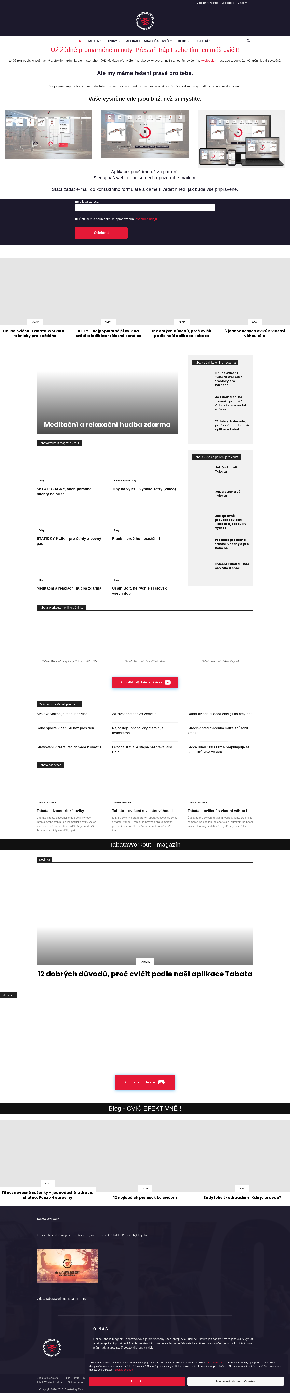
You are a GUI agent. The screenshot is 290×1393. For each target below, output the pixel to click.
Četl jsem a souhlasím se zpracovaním (116, 219)
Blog (184, 41)
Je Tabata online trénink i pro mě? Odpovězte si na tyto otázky (232, 403)
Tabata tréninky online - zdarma (215, 362)
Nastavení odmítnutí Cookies (235, 1381)
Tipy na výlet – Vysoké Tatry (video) (144, 489)
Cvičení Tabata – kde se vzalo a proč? (232, 566)
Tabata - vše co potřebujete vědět (216, 457)
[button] (248, 41)
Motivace (8, 995)
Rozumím (136, 1381)
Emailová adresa (87, 201)
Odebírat (101, 233)
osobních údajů (146, 219)
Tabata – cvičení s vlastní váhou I (217, 811)
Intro (77, 1378)
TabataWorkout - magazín (144, 845)
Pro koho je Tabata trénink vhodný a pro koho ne (232, 544)
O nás (242, 3)
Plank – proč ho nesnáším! (136, 539)
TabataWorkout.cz (216, 1362)
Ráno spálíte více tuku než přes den (65, 728)
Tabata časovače (50, 765)
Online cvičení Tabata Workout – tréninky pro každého (230, 379)
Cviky (114, 41)
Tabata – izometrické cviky (60, 811)
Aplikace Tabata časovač (149, 41)
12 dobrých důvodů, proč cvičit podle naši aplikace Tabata (232, 425)
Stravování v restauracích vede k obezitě (69, 747)
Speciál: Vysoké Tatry (125, 481)
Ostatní (203, 41)
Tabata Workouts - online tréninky (61, 607)
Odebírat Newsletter (207, 3)
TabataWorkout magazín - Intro (66, 1298)
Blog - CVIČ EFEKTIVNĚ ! (145, 1108)
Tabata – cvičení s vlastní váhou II (142, 811)
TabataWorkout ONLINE (50, 1382)
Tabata (94, 41)
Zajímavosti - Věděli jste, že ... (59, 704)
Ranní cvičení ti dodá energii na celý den (220, 714)
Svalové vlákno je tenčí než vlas (62, 714)
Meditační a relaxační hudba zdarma (107, 424)
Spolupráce (228, 3)
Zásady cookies (124, 1369)
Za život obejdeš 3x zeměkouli (136, 714)
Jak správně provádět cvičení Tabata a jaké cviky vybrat (230, 522)
